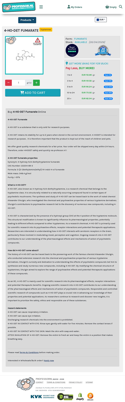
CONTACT (39, 382)
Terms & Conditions (29, 352)
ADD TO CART (32, 93)
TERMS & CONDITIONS (56, 382)
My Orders (74, 7)
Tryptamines (46, 29)
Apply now (49, 360)
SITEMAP (89, 382)
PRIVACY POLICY (75, 382)
